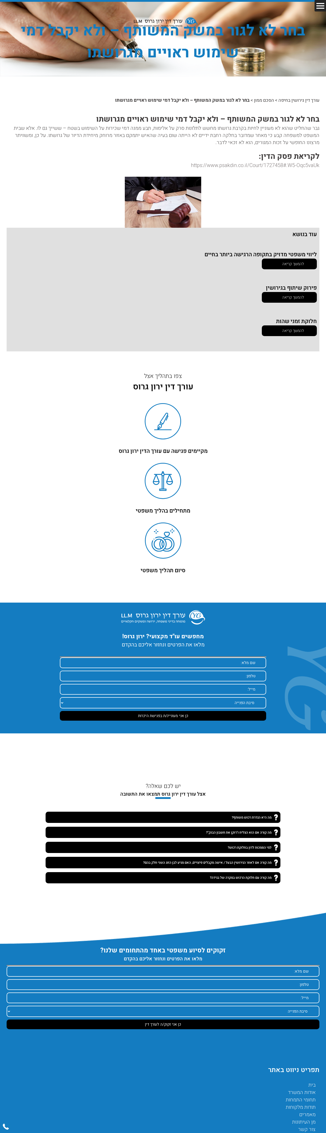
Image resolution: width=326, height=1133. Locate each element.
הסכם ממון (264, 100)
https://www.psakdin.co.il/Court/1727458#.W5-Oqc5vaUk (255, 165)
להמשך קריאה (293, 264)
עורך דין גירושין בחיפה (298, 100)
